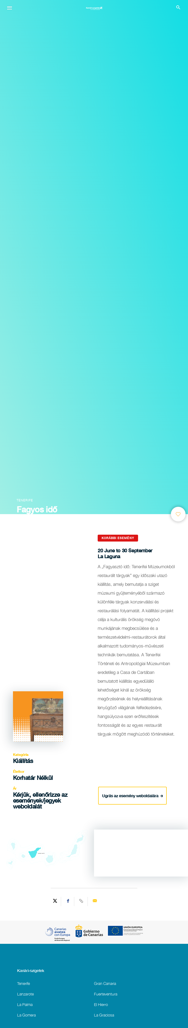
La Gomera (26, 1015)
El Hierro (101, 1004)
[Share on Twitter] (55, 901)
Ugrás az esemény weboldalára (132, 795)
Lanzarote (25, 994)
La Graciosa (104, 1015)
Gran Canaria (105, 983)
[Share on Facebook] (68, 901)
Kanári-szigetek (30, 970)
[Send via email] (95, 901)
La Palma (25, 1004)
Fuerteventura (105, 994)
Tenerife (23, 983)
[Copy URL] (81, 901)
